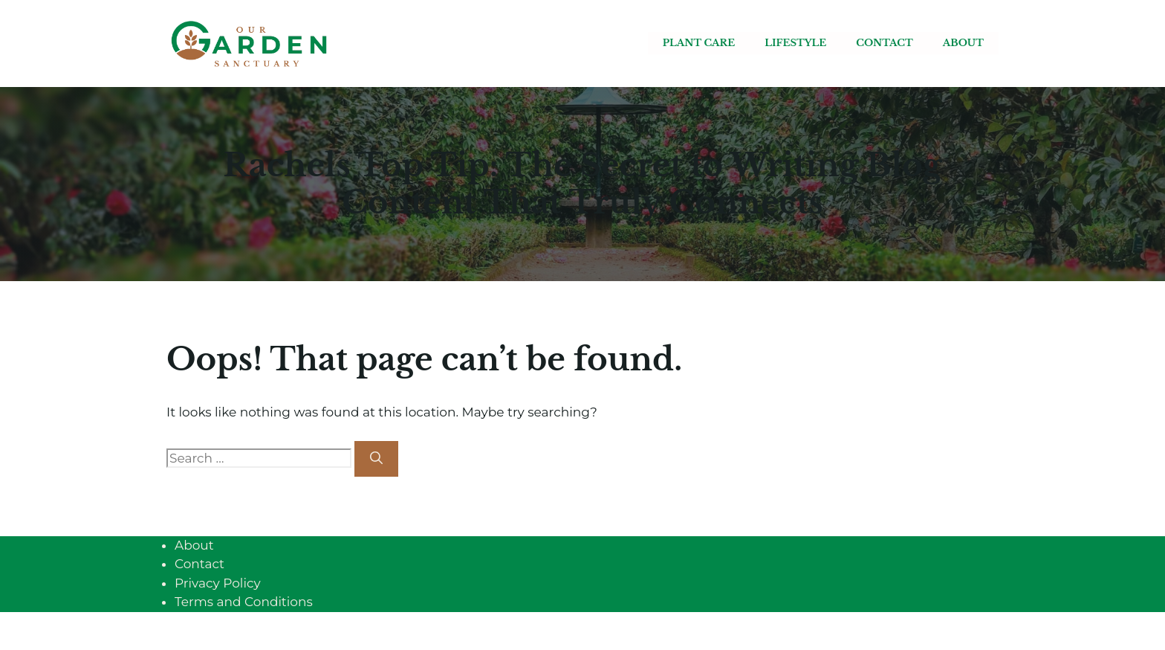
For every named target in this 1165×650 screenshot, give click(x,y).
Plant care (699, 42)
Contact (884, 42)
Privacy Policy (218, 583)
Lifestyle (795, 42)
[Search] (376, 459)
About (963, 42)
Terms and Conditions (244, 601)
